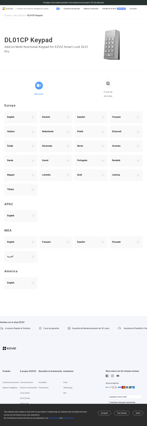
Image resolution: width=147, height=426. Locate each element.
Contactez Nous (26, 382)
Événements (43, 388)
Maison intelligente (10, 388)
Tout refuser (122, 413)
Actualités (43, 382)
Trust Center (25, 393)
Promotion (67, 9)
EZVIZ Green (25, 398)
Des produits (19, 15)
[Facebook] (108, 376)
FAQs (65, 382)
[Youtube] (118, 376)
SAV (64, 393)
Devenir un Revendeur (28, 388)
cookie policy (54, 418)
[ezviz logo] (8, 8)
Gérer (138, 413)
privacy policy (68, 418)
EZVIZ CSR (24, 404)
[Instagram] (113, 376)
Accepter (104, 413)
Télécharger (68, 388)
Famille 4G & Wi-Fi (130, 9)
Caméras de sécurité (88, 9)
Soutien (7, 15)
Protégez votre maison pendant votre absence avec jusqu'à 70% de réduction (73, 3)
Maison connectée (107, 9)
